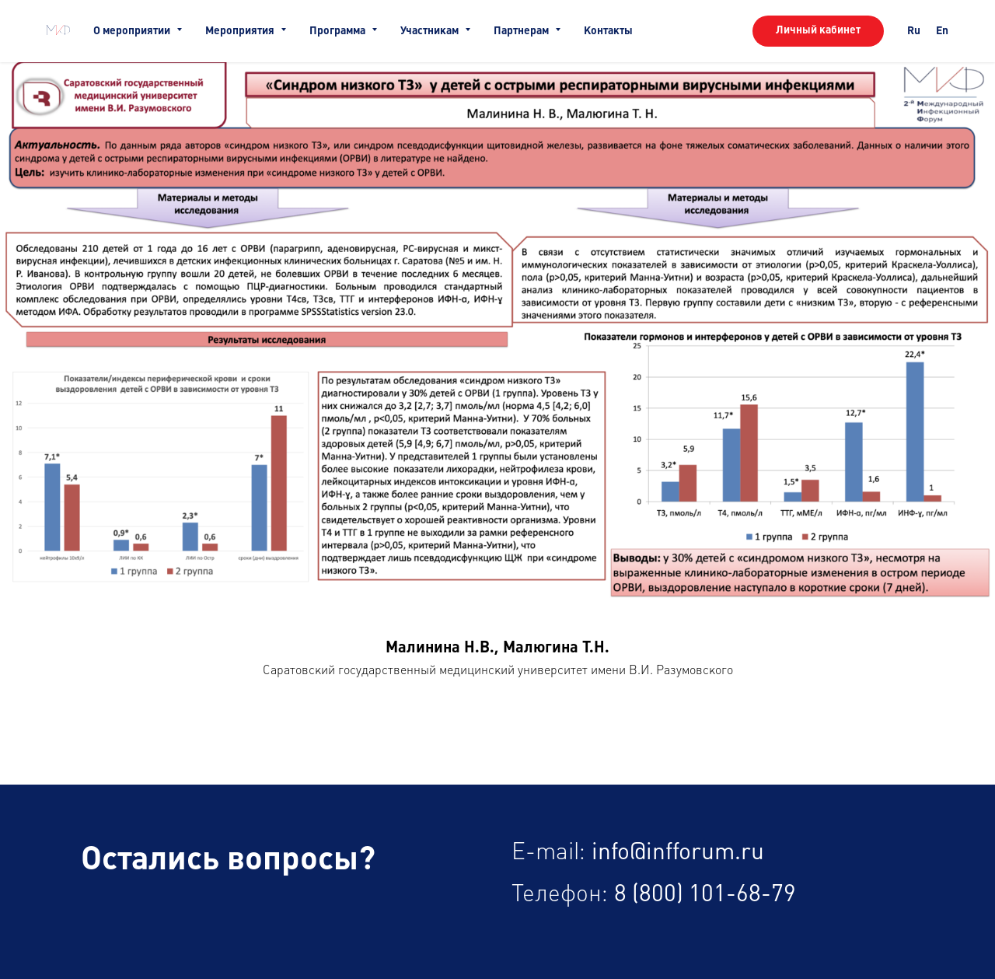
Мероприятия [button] (241, 31)
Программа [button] (338, 31)
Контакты (608, 31)
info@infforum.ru (678, 852)
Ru (913, 31)
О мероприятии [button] (133, 31)
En (942, 31)
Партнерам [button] (522, 31)
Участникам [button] (430, 31)
